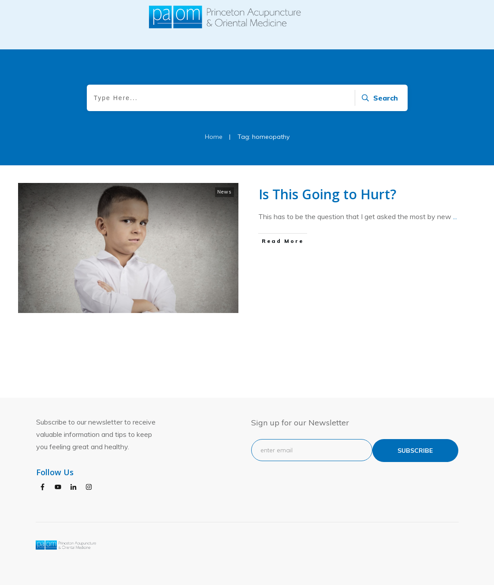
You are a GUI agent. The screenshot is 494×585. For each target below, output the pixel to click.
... (455, 237)
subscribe (415, 451)
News (224, 213)
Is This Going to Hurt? (327, 215)
